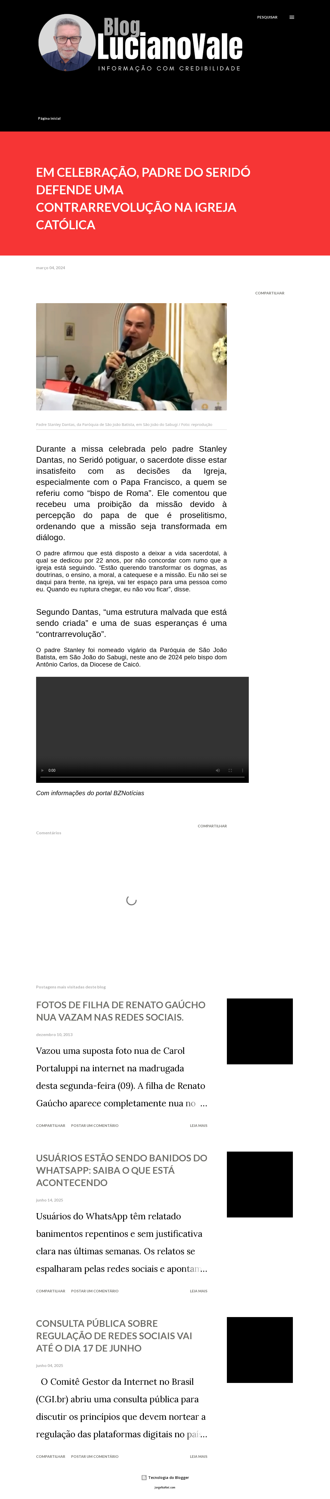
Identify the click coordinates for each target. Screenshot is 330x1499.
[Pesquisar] (267, 17)
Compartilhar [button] (269, 293)
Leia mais (198, 1125)
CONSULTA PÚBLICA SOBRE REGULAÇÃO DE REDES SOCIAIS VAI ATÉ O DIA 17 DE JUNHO (114, 1336)
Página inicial (49, 118)
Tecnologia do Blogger (165, 1477)
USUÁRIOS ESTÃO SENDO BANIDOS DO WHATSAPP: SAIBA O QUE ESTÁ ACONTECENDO (121, 1170)
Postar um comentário (95, 1125)
